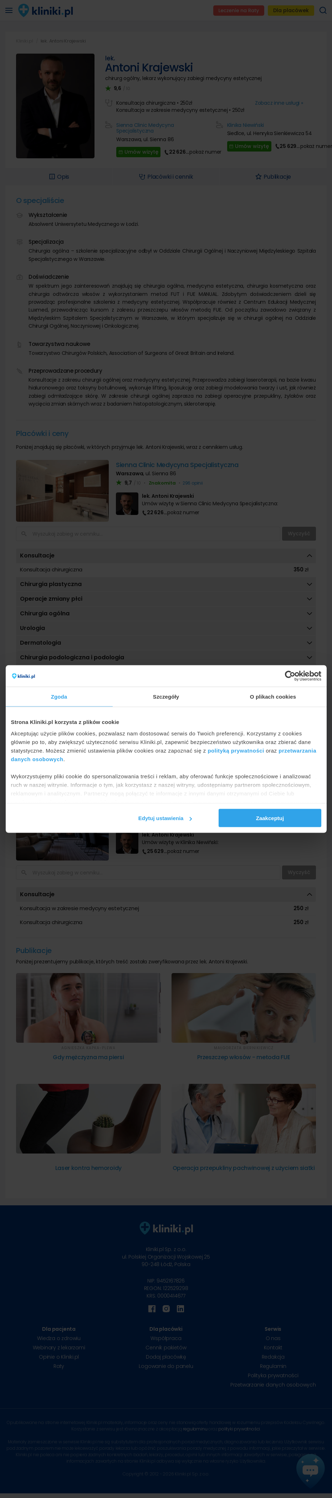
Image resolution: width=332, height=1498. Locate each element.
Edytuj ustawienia (165, 818)
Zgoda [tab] (59, 697)
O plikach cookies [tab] (273, 697)
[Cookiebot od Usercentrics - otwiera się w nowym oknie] (290, 676)
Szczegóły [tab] (166, 697)
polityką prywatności (236, 750)
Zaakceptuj (270, 818)
